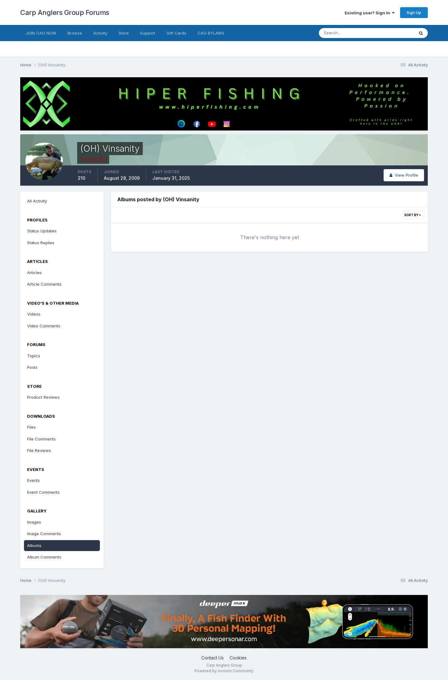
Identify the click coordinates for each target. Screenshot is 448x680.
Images (34, 522)
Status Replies (40, 242)
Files (31, 427)
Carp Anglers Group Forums (64, 12)
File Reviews (39, 450)
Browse (75, 33)
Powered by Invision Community (224, 670)
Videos (33, 313)
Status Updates (42, 230)
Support (147, 33)
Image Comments (44, 533)
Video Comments (43, 325)
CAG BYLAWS (211, 33)
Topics (33, 355)
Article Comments (44, 284)
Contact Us (212, 657)
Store (124, 33)
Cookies (238, 657)
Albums (34, 545)
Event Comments (43, 492)
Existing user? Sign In (369, 12)
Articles (34, 272)
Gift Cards (176, 33)
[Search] (346, 33)
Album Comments (44, 556)
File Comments (41, 438)
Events (33, 480)
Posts (32, 367)
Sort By (412, 215)
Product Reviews (43, 397)
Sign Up (414, 12)
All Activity (37, 200)
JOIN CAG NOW (41, 33)
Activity (100, 33)
